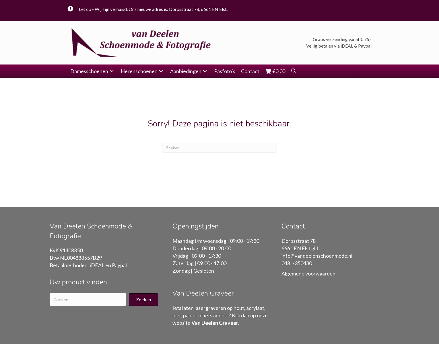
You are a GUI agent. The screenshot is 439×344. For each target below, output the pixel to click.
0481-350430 (296, 263)
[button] (111, 71)
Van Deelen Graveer (214, 323)
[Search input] (88, 299)
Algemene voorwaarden (308, 273)
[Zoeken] (219, 148)
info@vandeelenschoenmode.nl (316, 256)
